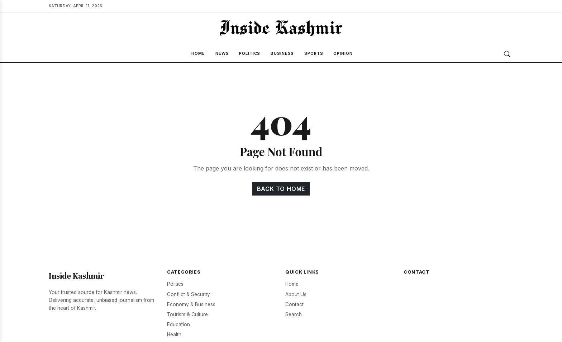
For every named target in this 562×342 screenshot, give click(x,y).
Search (293, 314)
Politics (249, 53)
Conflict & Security (188, 294)
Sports (313, 53)
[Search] (507, 54)
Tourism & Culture (187, 314)
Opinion (342, 53)
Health (174, 334)
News (222, 53)
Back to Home (281, 188)
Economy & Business (191, 304)
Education (178, 324)
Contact (294, 304)
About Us (295, 294)
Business (282, 53)
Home (198, 53)
